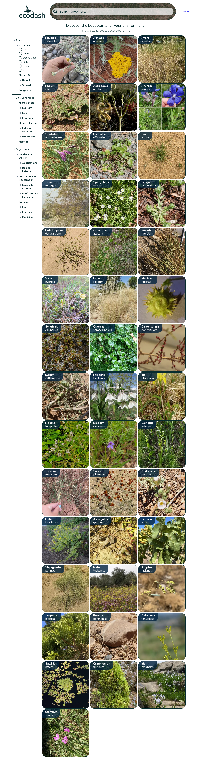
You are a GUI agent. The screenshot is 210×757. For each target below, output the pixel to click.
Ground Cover (29, 58)
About (186, 11)
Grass (25, 66)
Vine (24, 70)
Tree (24, 49)
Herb (25, 62)
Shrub (25, 53)
